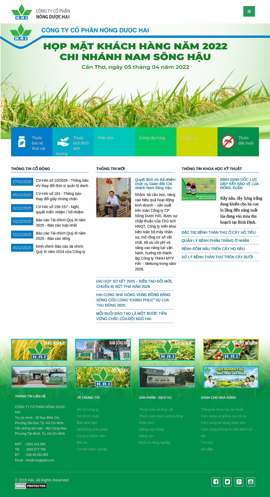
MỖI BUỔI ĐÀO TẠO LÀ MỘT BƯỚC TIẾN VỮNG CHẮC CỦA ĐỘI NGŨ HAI (131, 316)
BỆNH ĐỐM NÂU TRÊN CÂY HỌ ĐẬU (213, 249)
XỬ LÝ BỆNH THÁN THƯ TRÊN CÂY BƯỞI (217, 257)
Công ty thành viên (91, 436)
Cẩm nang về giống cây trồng (223, 416)
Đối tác (82, 442)
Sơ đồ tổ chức (88, 416)
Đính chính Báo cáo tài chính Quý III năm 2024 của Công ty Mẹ (48, 251)
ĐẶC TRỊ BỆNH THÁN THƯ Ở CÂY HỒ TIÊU (219, 232)
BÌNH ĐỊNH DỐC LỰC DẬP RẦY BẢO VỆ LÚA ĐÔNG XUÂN (239, 183)
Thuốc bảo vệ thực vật (156, 409)
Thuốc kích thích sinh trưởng (161, 416)
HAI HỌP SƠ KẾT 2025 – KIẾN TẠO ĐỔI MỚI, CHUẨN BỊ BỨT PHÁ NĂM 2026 (134, 284)
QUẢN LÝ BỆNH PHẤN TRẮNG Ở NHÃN (215, 240)
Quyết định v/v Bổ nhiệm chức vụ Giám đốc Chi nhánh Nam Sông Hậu (155, 183)
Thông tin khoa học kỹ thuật (222, 409)
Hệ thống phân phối (92, 429)
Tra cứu (207, 442)
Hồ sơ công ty (87, 409)
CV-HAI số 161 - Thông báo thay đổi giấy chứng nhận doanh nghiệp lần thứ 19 (46, 198)
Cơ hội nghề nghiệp (92, 449)
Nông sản (146, 436)
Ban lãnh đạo (87, 423)
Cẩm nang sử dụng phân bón (223, 423)
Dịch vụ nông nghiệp (154, 442)
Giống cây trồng (151, 429)
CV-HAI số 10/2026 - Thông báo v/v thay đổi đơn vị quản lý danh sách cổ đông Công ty (49, 185)
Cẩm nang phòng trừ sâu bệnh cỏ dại (226, 432)
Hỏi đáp (207, 449)
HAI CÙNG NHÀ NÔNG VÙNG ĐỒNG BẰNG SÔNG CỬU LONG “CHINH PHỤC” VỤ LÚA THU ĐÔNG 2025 (133, 300)
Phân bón (146, 423)
